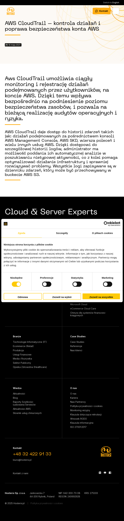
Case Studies (78, 336)
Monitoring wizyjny (80, 410)
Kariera (74, 398)
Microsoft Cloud (78, 304)
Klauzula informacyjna (81, 423)
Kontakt (101, 11)
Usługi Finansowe (22, 354)
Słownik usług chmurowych (27, 413)
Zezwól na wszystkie (101, 297)
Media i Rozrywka (22, 358)
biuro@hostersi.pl (22, 459)
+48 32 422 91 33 (32, 454)
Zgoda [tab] (21, 233)
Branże (17, 336)
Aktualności (19, 393)
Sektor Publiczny (22, 363)
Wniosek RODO (78, 418)
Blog (15, 398)
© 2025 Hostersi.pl (15, 503)
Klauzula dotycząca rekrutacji (86, 414)
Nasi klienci (76, 350)
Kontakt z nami (20, 473)
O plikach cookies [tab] (102, 233)
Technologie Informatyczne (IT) (30, 342)
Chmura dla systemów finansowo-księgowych (88, 314)
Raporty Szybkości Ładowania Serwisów (24, 403)
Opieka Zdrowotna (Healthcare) (30, 367)
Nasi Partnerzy (78, 402)
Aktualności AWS (22, 409)
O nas (73, 388)
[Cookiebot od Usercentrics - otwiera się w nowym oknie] (106, 223)
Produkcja (18, 350)
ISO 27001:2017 (78, 427)
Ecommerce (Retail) (23, 346)
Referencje (76, 346)
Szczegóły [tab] (62, 233)
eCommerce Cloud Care (83, 308)
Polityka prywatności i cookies (86, 406)
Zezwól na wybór (62, 297)
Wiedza (17, 388)
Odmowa (23, 297)
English (111, 2)
